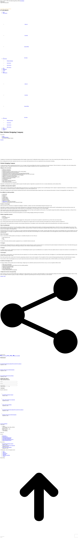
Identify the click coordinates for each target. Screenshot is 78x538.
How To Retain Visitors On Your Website (7, 375)
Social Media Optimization (6, 438)
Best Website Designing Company (7, 394)
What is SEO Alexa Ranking (6, 404)
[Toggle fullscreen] (2, 536)
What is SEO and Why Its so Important (8, 399)
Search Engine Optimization (6, 437)
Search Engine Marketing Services (7, 439)
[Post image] (3, 362)
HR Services (4, 435)
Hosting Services (5, 436)
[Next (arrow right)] (1, 537)
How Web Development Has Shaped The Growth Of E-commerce (10, 363)
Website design (4, 201)
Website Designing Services (6, 440)
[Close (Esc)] (0, 536)
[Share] (1, 536)
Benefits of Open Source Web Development (7, 369)
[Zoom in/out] (3, 536)
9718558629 (22, 0)
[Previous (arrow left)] (0, 537)
